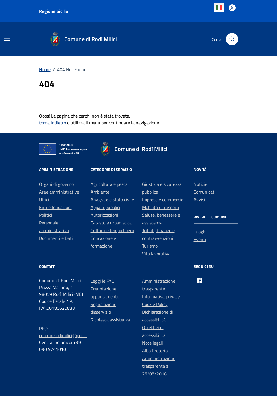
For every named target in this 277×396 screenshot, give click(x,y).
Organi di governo (56, 184)
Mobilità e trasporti (160, 207)
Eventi (200, 239)
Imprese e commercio (162, 199)
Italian (219, 7)
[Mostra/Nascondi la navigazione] (6, 38)
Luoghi (200, 231)
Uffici (44, 199)
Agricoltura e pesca (109, 184)
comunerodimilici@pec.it (63, 335)
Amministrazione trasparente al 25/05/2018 (158, 366)
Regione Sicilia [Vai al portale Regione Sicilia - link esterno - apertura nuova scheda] (53, 11)
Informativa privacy (161, 296)
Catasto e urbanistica (111, 222)
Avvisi (199, 199)
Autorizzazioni (104, 215)
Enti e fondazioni (55, 207)
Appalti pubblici (105, 207)
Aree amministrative (59, 191)
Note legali (152, 342)
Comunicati (205, 191)
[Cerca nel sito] (232, 39)
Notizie (200, 184)
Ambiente (100, 191)
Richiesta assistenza (110, 319)
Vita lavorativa (156, 253)
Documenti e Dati (56, 238)
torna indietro (52, 122)
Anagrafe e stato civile (112, 199)
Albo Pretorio (155, 350)
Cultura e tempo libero (112, 230)
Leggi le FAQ (103, 281)
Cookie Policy (155, 304)
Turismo (150, 245)
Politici (45, 215)
